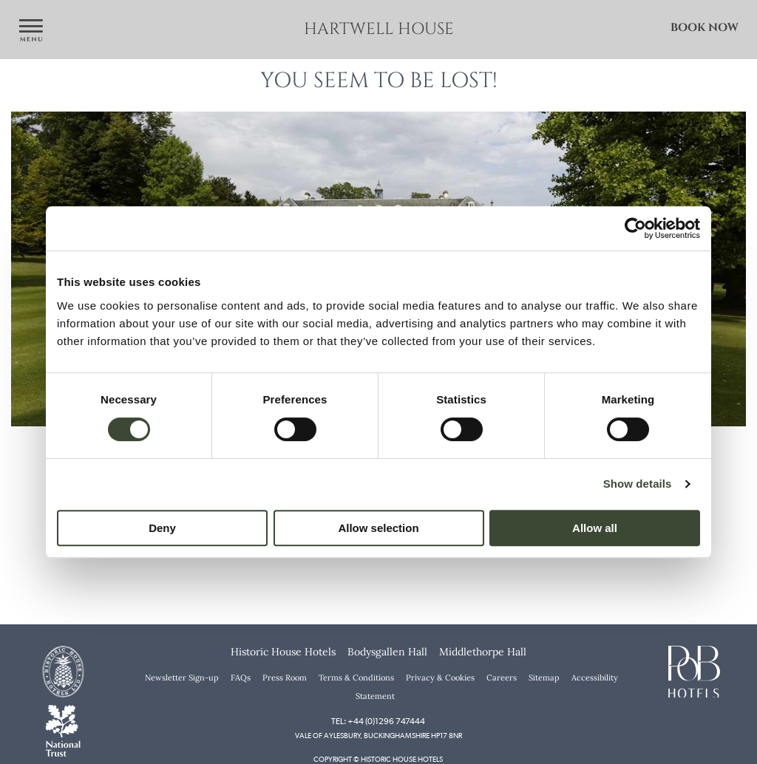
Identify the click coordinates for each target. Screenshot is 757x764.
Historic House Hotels (283, 651)
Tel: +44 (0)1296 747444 (378, 721)
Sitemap (544, 677)
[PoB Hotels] (694, 670)
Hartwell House (379, 29)
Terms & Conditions (356, 677)
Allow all (594, 528)
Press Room (284, 677)
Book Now (705, 27)
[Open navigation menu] (31, 31)
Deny (162, 528)
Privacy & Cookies (440, 677)
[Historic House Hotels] (63, 670)
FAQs (241, 677)
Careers (501, 677)
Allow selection (378, 528)
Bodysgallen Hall (387, 651)
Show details (637, 483)
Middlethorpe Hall (482, 651)
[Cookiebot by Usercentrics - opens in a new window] (635, 228)
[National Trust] (63, 729)
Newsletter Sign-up (182, 677)
